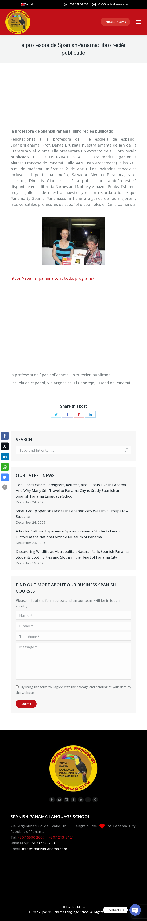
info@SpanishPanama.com (111, 4)
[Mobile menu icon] (138, 22)
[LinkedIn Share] (5, 456)
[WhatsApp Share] (5, 467)
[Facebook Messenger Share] (5, 477)
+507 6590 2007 (31, 837)
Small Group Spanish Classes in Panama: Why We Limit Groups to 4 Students (72, 513)
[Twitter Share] (5, 446)
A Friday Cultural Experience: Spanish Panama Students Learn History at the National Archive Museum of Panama (68, 534)
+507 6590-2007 (75, 4)
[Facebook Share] (5, 436)
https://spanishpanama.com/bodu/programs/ (52, 278)
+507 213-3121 (61, 837)
